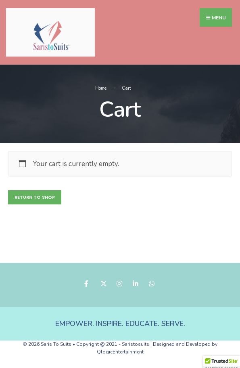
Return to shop (35, 197)
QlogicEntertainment (120, 352)
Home (100, 88)
